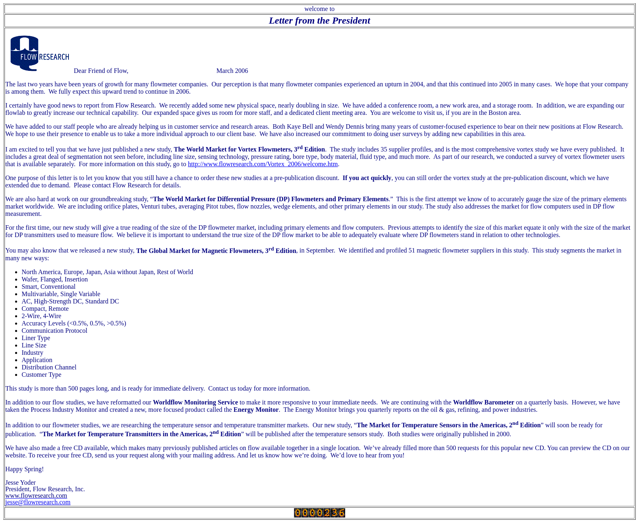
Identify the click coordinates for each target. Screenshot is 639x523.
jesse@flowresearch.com (38, 502)
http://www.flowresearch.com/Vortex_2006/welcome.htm (263, 163)
